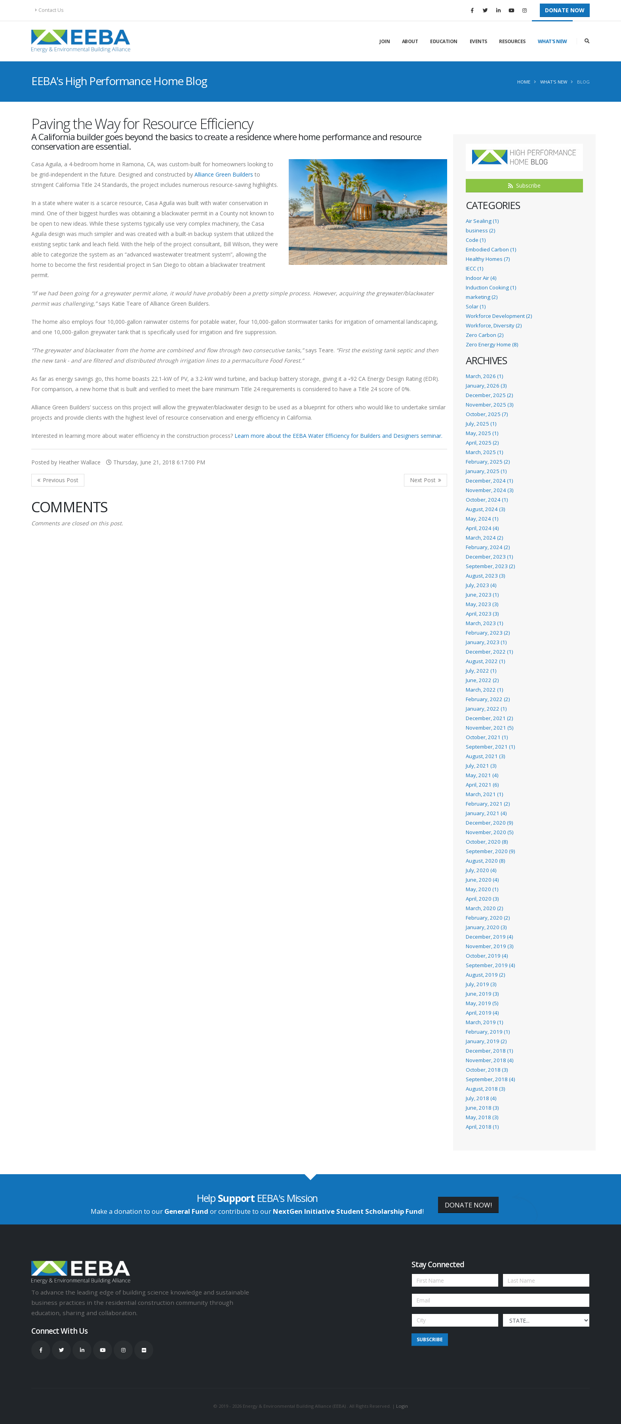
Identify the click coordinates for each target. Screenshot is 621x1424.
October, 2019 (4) (487, 955)
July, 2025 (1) (481, 423)
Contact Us (49, 10)
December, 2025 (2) (489, 395)
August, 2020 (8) (485, 860)
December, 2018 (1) (489, 1050)
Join (384, 41)
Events (478, 41)
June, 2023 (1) (482, 594)
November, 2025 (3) (489, 404)
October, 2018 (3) (487, 1069)
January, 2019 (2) (486, 1041)
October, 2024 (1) (487, 499)
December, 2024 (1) (489, 480)
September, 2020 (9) (490, 851)
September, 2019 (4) (490, 965)
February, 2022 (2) (488, 699)
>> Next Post (425, 480)
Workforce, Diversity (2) (494, 325)
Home (523, 82)
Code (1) (476, 239)
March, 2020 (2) (484, 908)
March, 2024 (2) (484, 537)
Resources (512, 41)
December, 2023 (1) (489, 556)
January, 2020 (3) (486, 927)
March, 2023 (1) (484, 623)
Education (443, 41)
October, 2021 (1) (487, 737)
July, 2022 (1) (481, 670)
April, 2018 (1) (482, 1126)
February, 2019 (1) (488, 1031)
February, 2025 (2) (488, 461)
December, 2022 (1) (489, 651)
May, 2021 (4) (482, 775)
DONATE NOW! (468, 1204)
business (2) (480, 230)
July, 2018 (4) (481, 1098)
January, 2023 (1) (486, 642)
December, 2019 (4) (489, 936)
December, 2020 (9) (489, 822)
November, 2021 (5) (489, 727)
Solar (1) (476, 306)
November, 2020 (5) (489, 832)
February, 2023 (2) (488, 632)
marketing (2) (481, 296)
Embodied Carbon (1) (491, 249)
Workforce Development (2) (499, 315)
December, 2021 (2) (489, 718)
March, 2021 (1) (484, 794)
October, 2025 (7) (487, 414)
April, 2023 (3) (482, 613)
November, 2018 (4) (489, 1060)
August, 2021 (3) (485, 756)
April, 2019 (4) (482, 1012)
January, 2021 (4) (486, 813)
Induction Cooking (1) (491, 287)
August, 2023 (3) (485, 575)
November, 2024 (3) (489, 490)
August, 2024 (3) (485, 509)
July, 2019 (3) (481, 984)
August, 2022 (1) (485, 661)
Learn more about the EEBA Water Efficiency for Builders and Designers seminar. (338, 435)
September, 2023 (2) (490, 566)
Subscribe (524, 185)
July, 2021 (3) (481, 765)
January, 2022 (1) (486, 708)
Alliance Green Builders (223, 174)
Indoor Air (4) (481, 277)
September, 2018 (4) (490, 1079)
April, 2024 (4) (482, 528)
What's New (552, 41)
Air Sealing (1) (482, 220)
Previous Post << (57, 480)
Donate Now (565, 10)
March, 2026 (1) (484, 376)
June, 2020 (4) (482, 879)
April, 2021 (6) (482, 784)
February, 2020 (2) (488, 917)
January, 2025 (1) (486, 471)
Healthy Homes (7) (488, 258)
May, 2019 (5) (482, 1003)
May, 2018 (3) (482, 1117)
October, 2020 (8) (487, 841)
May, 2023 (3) (482, 604)
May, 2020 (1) (482, 889)
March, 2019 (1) (484, 1022)
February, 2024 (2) (488, 547)
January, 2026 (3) (486, 385)
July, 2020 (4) (481, 870)
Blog (583, 82)
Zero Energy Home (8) (492, 344)
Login (402, 1406)
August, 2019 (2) (485, 974)
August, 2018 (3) (485, 1088)
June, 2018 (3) (482, 1107)
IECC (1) (474, 268)
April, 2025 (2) (482, 442)
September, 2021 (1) (490, 746)
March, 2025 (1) (484, 452)
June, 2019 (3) (482, 993)
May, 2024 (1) (482, 518)
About (410, 41)
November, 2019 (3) (489, 946)
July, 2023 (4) (481, 585)
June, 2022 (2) (482, 680)
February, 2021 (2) (488, 803)
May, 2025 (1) (482, 433)
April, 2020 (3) (482, 898)
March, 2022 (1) (484, 689)
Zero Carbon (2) (484, 334)
